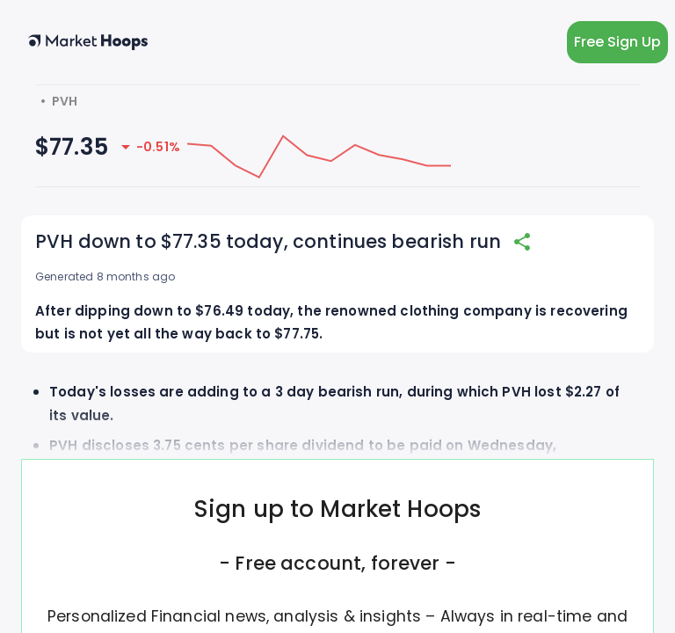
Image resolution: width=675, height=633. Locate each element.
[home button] (88, 42)
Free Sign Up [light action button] (617, 42)
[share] (522, 241)
